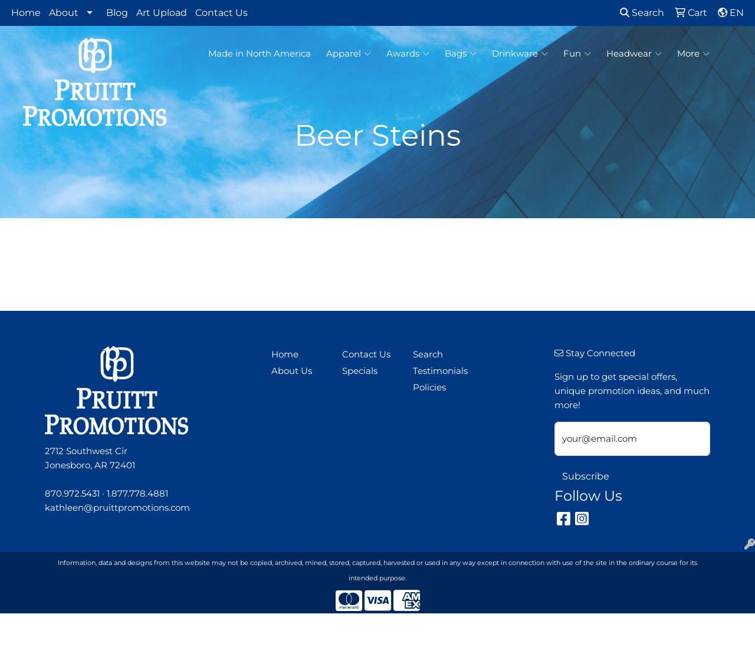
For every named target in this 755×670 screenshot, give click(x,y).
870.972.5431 (72, 493)
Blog (117, 12)
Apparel (348, 54)
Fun (577, 54)
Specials (360, 371)
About (63, 12)
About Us (291, 371)
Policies (429, 387)
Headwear (634, 54)
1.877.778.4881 (137, 493)
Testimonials (440, 371)
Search (642, 12)
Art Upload (161, 12)
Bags (461, 54)
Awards (407, 54)
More (693, 54)
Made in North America (259, 53)
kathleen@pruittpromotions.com (117, 508)
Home (26, 12)
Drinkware (520, 54)
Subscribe (585, 476)
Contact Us (221, 12)
